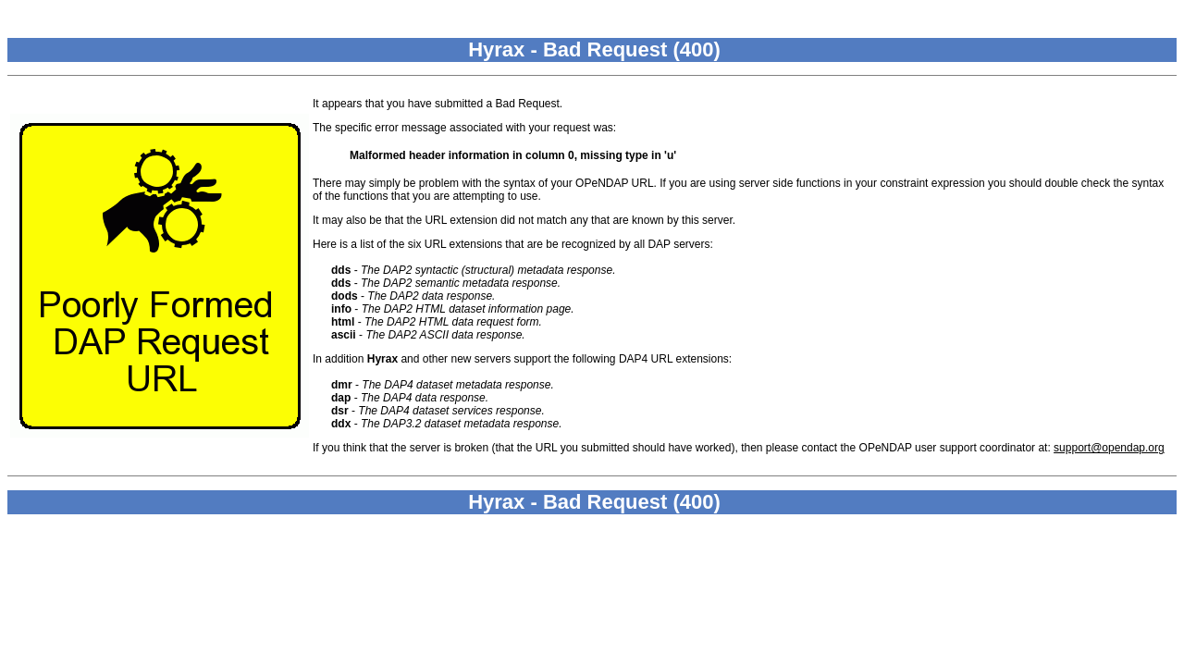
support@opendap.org (1109, 447)
